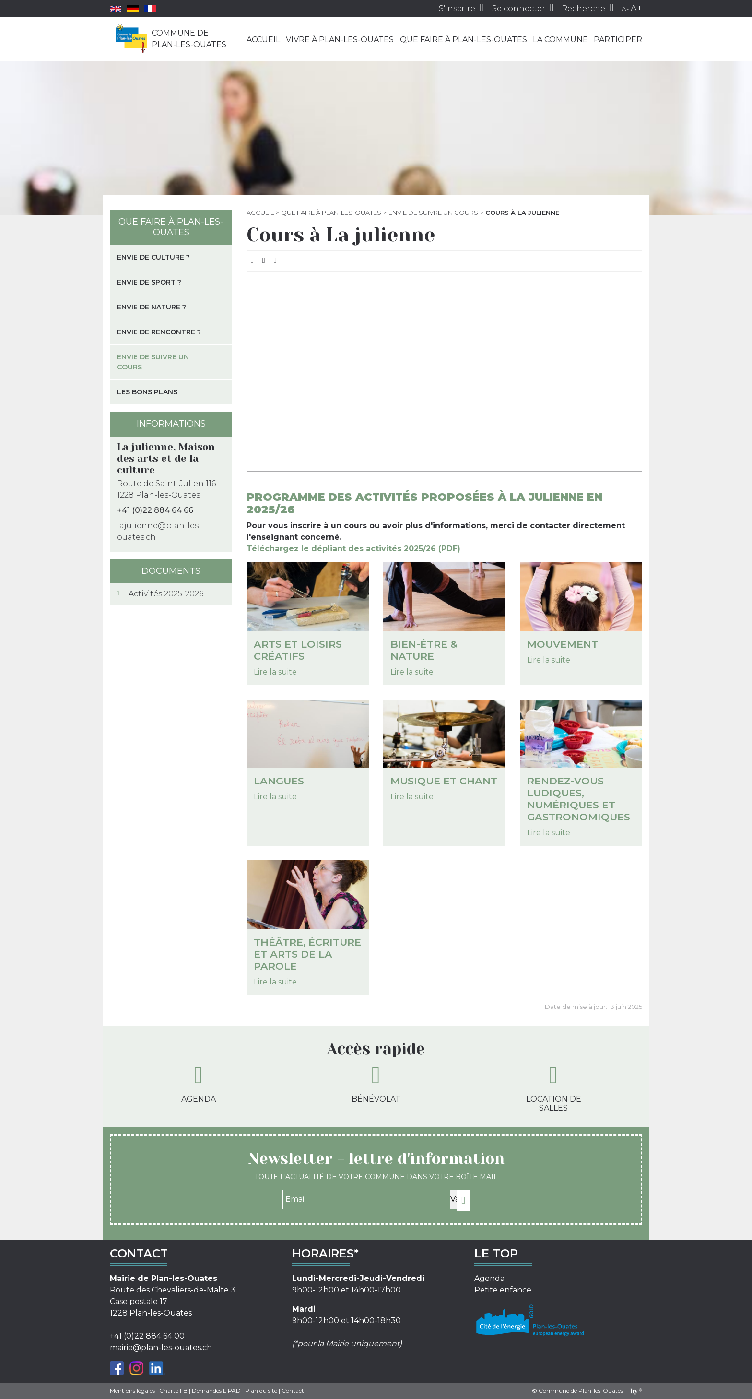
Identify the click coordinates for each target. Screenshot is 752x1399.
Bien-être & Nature (424, 650)
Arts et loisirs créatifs (298, 650)
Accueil (263, 39)
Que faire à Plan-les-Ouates (463, 39)
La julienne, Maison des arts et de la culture (166, 458)
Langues (279, 781)
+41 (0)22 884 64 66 (155, 510)
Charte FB (173, 1390)
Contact (293, 1390)
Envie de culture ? (153, 257)
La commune (560, 39)
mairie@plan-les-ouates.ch (161, 1347)
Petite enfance (502, 1289)
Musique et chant (443, 781)
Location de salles (553, 1088)
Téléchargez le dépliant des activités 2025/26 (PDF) (353, 548)
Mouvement (562, 644)
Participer (618, 39)
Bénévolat (376, 1083)
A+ (636, 8)
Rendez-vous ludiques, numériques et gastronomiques (578, 799)
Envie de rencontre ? (159, 332)
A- (625, 8)
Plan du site (261, 1390)
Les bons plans (147, 392)
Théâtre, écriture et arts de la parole (307, 954)
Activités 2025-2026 (166, 593)
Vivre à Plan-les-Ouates (340, 39)
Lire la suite (275, 671)
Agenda (198, 1083)
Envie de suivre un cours (433, 212)
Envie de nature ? (151, 307)
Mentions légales (132, 1390)
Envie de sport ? (149, 282)
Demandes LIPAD (216, 1390)
